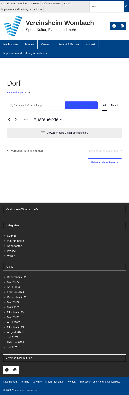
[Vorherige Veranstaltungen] (9, 119)
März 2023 (13, 307)
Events (11, 235)
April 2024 (13, 287)
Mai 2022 (13, 317)
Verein (11, 255)
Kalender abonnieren (103, 162)
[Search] (126, 6)
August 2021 (15, 332)
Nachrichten (14, 246)
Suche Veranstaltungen (81, 105)
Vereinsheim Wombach (60, 22)
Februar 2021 (15, 342)
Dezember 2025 (17, 277)
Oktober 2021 (15, 327)
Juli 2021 (12, 337)
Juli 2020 (12, 347)
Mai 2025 (13, 282)
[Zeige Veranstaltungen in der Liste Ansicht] (104, 105)
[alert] (64, 133)
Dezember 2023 (17, 297)
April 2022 (13, 322)
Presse (11, 251)
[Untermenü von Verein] (38, 3)
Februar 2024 (15, 292)
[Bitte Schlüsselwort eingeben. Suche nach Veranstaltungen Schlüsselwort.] (36, 105)
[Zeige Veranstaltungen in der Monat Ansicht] (114, 105)
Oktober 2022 (15, 312)
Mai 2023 (13, 302)
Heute (25, 119)
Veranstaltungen (15, 92)
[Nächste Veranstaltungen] (16, 119)
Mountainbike (15, 240)
